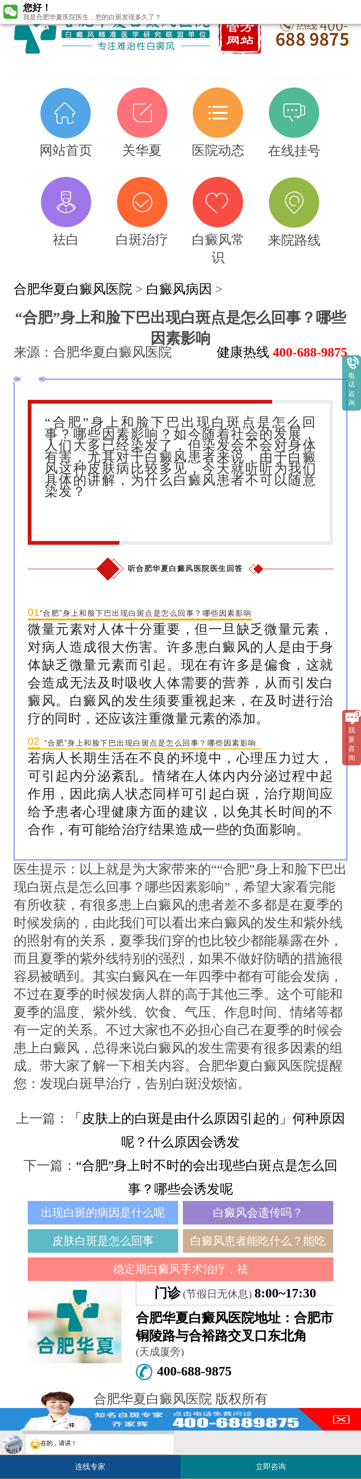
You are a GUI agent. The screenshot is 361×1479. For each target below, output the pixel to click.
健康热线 (282, 352)
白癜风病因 (179, 289)
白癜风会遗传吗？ (258, 1213)
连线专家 (90, 1467)
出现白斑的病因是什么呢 (103, 1213)
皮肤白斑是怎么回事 (103, 1241)
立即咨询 (275, 1463)
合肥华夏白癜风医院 (73, 289)
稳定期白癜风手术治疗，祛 (180, 1269)
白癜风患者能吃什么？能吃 (258, 1241)
